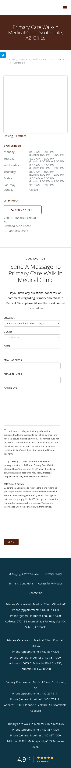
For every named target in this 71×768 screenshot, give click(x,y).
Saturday (35, 185)
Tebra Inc (35, 574)
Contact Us (58, 59)
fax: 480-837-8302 (16, 231)
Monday (35, 152)
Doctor (8, 331)
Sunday (35, 189)
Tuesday (35, 159)
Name (7, 346)
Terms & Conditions (21, 583)
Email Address (13, 360)
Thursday (35, 172)
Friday (35, 178)
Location (9, 317)
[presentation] (32, 523)
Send (11, 541)
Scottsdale (19, 62)
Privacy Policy (53, 574)
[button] (65, 7)
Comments (10, 388)
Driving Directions (15, 136)
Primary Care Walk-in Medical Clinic (28, 59)
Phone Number (13, 374)
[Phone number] (23, 209)
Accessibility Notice (50, 583)
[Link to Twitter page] (3, 55)
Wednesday (35, 165)
